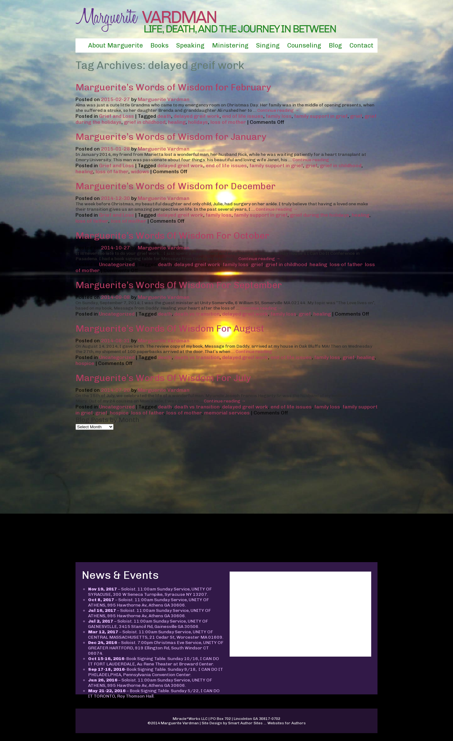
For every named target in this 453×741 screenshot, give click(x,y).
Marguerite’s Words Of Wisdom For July (163, 378)
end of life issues (242, 116)
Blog (335, 45)
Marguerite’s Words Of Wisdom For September (179, 285)
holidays (198, 122)
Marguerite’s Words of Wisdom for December (176, 186)
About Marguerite (115, 45)
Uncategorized (117, 264)
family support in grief (321, 116)
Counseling (304, 45)
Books (159, 45)
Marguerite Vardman (163, 99)
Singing (268, 45)
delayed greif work (197, 116)
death (164, 116)
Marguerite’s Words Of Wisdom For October (172, 235)
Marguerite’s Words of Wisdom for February (173, 87)
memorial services (227, 413)
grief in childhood (144, 122)
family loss (279, 116)
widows (140, 171)
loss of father (112, 171)
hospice (85, 363)
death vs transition (197, 314)
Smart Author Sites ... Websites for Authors (267, 723)
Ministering (230, 45)
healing (177, 122)
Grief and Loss (116, 116)
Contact (361, 45)
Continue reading (278, 110)
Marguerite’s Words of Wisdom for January (171, 136)
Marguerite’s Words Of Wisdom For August (170, 328)
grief (356, 116)
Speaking (190, 45)
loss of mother (228, 122)
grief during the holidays (319, 215)
